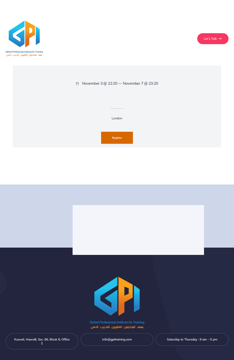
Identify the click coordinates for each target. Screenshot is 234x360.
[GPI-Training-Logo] (24, 22)
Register (117, 137)
